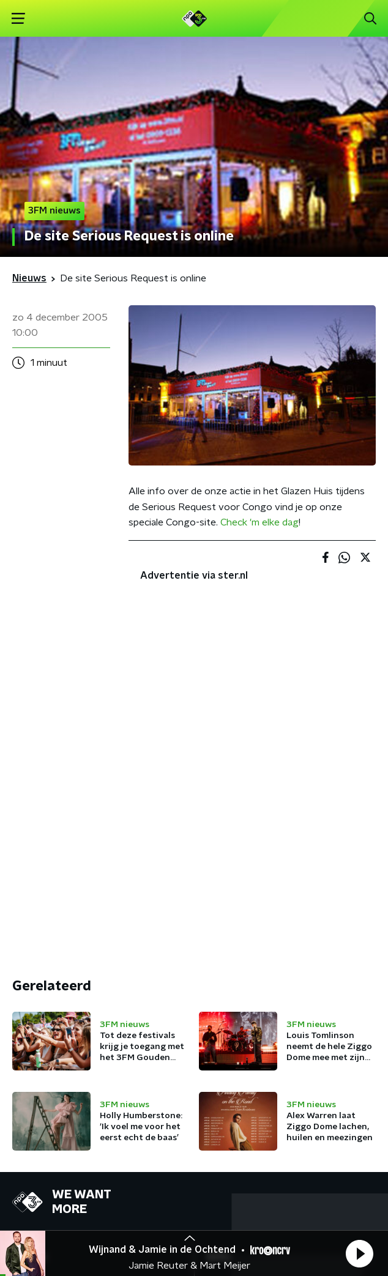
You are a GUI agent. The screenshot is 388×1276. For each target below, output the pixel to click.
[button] (359, 1253)
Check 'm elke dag (259, 522)
